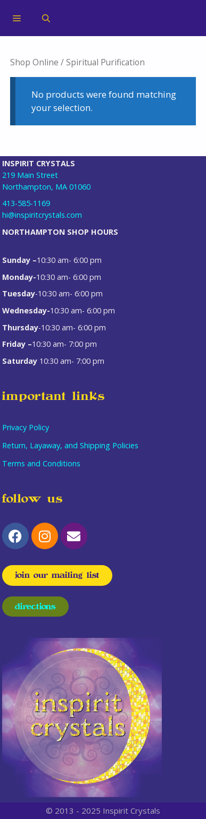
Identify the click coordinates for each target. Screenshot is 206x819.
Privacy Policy (25, 427)
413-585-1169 (26, 203)
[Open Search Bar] (46, 18)
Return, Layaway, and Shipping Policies (70, 445)
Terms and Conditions (41, 463)
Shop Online (34, 62)
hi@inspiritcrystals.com (42, 215)
